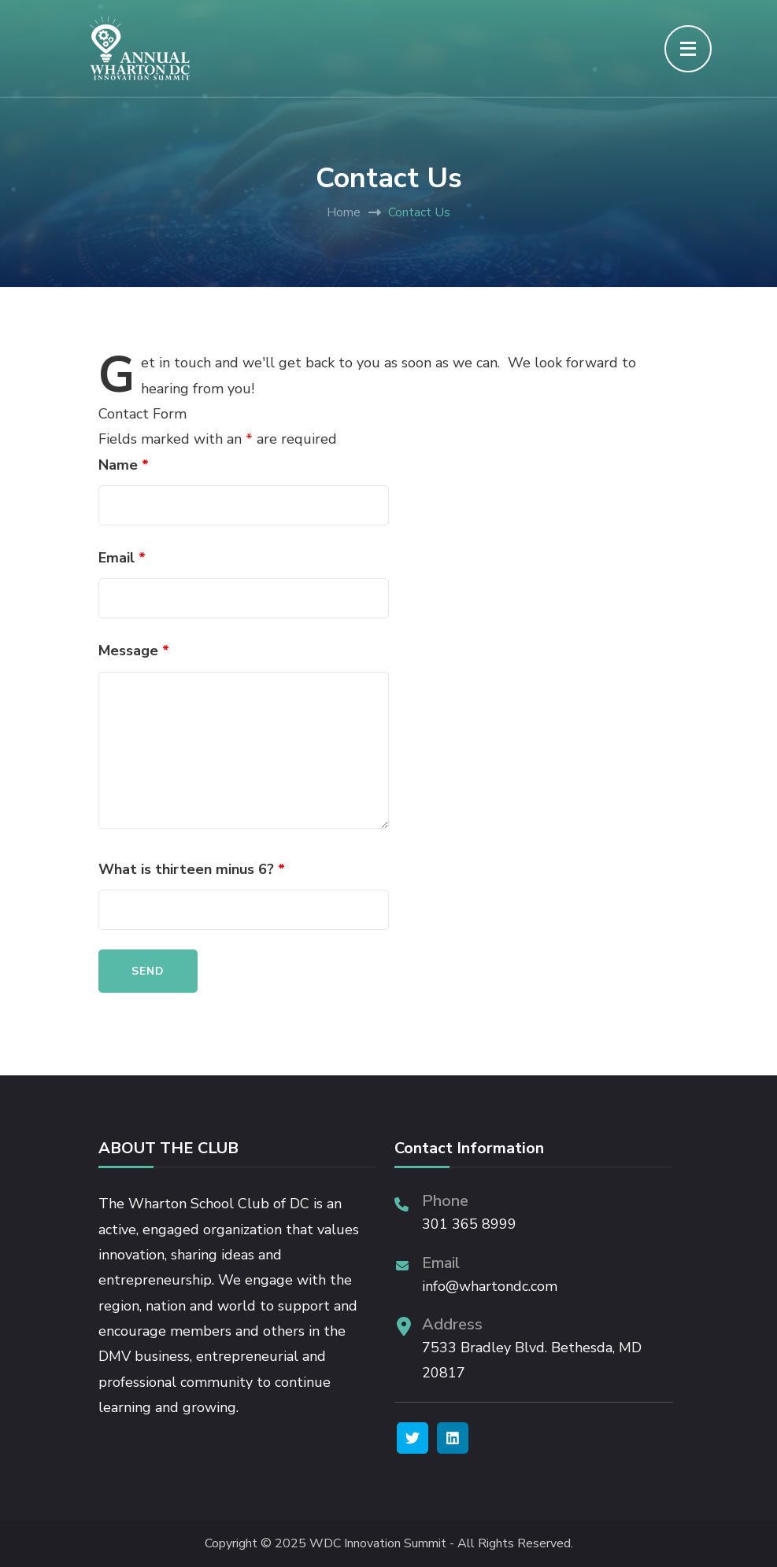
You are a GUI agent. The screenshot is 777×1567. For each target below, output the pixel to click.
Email (122, 557)
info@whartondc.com (489, 1286)
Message (133, 650)
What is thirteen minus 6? (191, 869)
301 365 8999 (469, 1224)
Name (123, 464)
